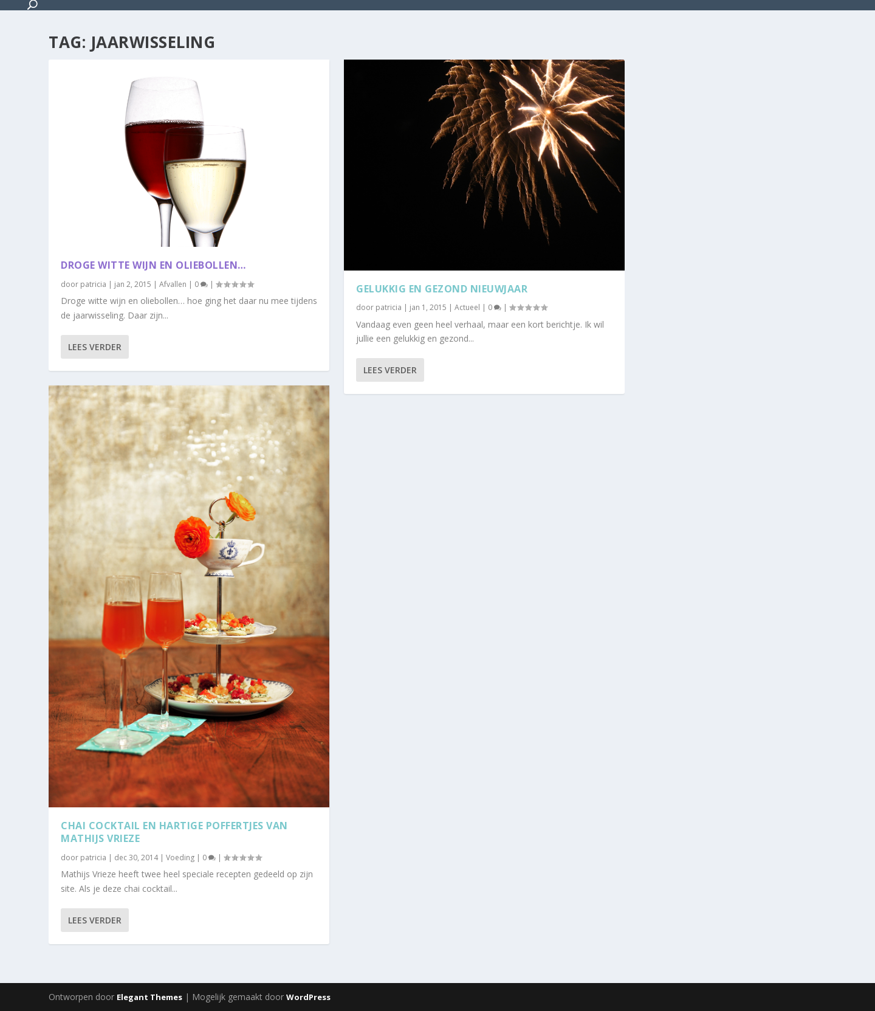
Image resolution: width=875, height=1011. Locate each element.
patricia (93, 284)
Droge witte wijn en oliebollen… (153, 265)
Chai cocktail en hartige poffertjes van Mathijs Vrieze (174, 832)
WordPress (308, 997)
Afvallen (173, 284)
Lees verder (95, 347)
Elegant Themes (149, 997)
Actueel (467, 307)
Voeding (180, 857)
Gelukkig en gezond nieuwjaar (441, 288)
